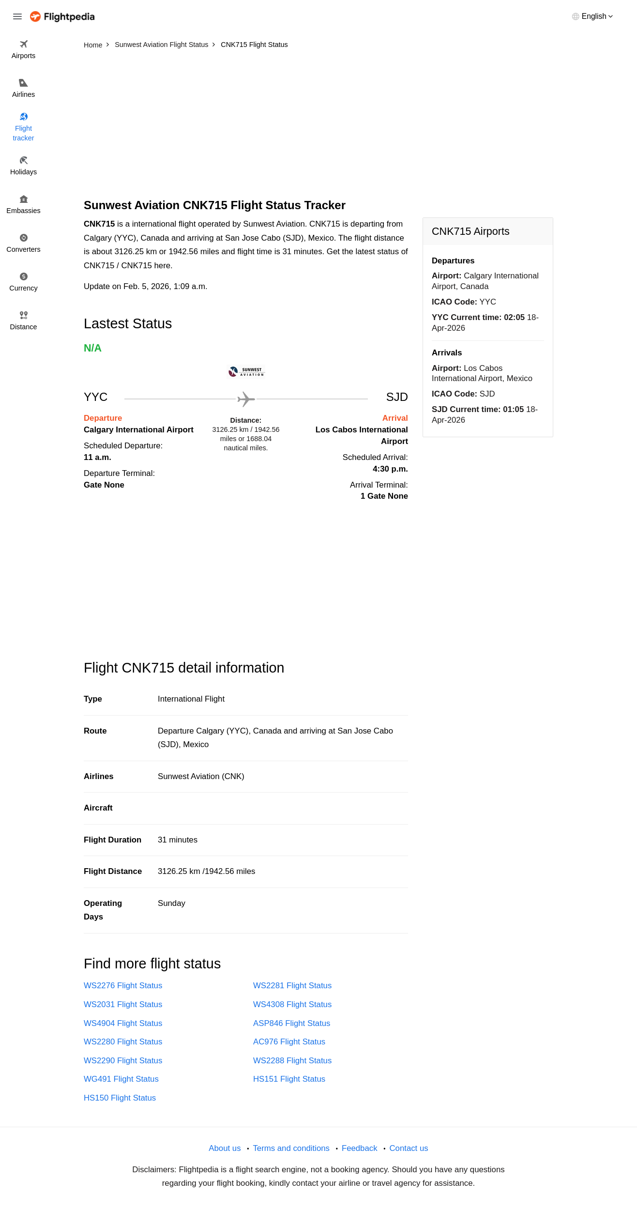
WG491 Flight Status (121, 1079)
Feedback (360, 1148)
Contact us (408, 1148)
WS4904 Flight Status (123, 1023)
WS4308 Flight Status (292, 1004)
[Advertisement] (318, 126)
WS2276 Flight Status (123, 985)
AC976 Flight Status (289, 1041)
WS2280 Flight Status (123, 1041)
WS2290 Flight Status (123, 1060)
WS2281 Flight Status (292, 985)
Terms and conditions (291, 1148)
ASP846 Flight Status (292, 1023)
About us (225, 1148)
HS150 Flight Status (120, 1098)
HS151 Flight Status (289, 1079)
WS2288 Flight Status (292, 1060)
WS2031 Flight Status (123, 1004)
